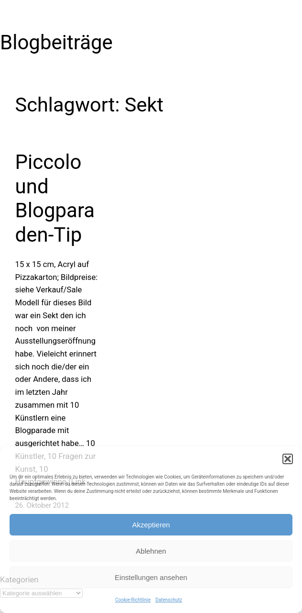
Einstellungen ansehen (151, 577)
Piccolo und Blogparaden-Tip (55, 198)
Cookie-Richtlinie (133, 599)
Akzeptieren (151, 525)
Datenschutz (168, 599)
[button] (287, 459)
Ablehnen (151, 551)
